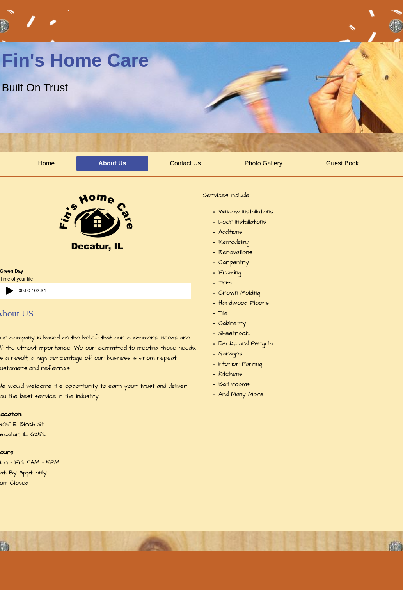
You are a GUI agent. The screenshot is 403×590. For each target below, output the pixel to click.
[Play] (9, 291)
